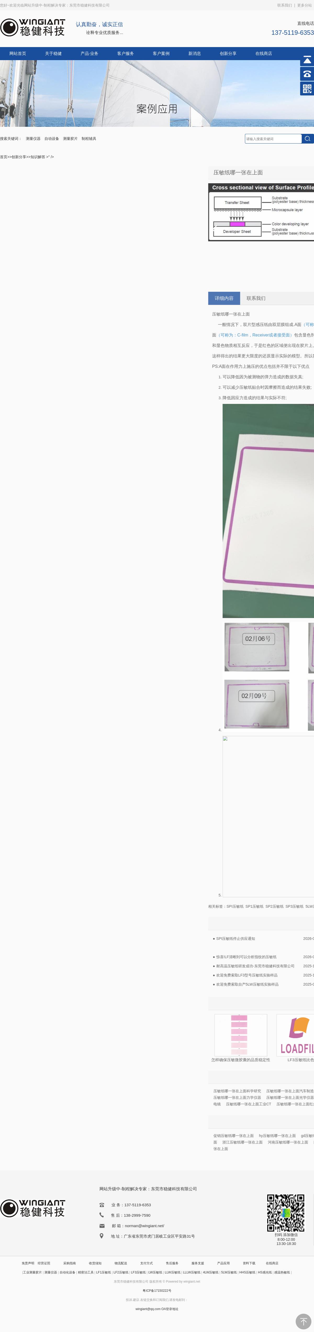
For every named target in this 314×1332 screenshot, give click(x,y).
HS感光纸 (265, 1272)
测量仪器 (33, 138)
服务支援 (198, 1263)
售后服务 (172, 1263)
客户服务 (125, 53)
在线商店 (263, 53)
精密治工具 (86, 1272)
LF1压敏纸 (103, 1272)
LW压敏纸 (155, 1272)
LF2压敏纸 (121, 1272)
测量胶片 (70, 138)
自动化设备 (67, 1272)
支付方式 (146, 1263)
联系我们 (284, 5)
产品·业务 (89, 53)
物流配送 (121, 1263)
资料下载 (249, 1263)
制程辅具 (89, 138)
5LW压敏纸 (229, 1272)
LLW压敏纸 (173, 1272)
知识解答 (38, 157)
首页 (3, 157)
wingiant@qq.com (148, 1309)
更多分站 (304, 5)
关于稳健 (53, 53)
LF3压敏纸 (138, 1272)
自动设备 (51, 138)
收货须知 (95, 1263)
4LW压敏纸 (211, 1272)
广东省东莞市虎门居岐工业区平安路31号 (159, 1236)
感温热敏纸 (282, 1272)
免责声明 (28, 1263)
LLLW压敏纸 (191, 1272)
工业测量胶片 (32, 1272)
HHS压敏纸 (247, 1272)
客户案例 (161, 53)
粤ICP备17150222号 (157, 1291)
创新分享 (228, 53)
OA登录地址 (169, 1309)
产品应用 (223, 1263)
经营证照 (44, 1263)
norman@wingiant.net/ (144, 1226)
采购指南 (69, 1263)
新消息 (194, 53)
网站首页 (17, 53)
